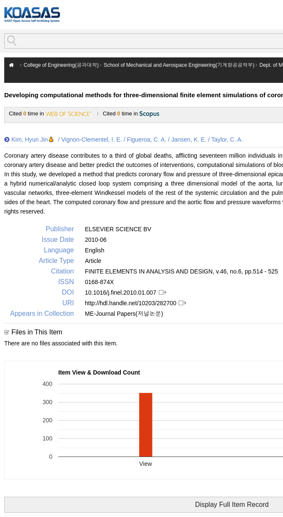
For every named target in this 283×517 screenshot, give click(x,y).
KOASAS (32, 14)
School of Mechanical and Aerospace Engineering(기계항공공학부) (178, 65)
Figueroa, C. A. (146, 139)
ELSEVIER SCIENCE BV (118, 229)
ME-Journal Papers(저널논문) (124, 313)
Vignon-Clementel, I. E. (91, 139)
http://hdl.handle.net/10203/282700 (130, 303)
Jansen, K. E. (188, 139)
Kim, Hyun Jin (29, 139)
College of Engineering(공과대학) (61, 65)
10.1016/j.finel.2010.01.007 (120, 292)
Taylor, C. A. (227, 139)
